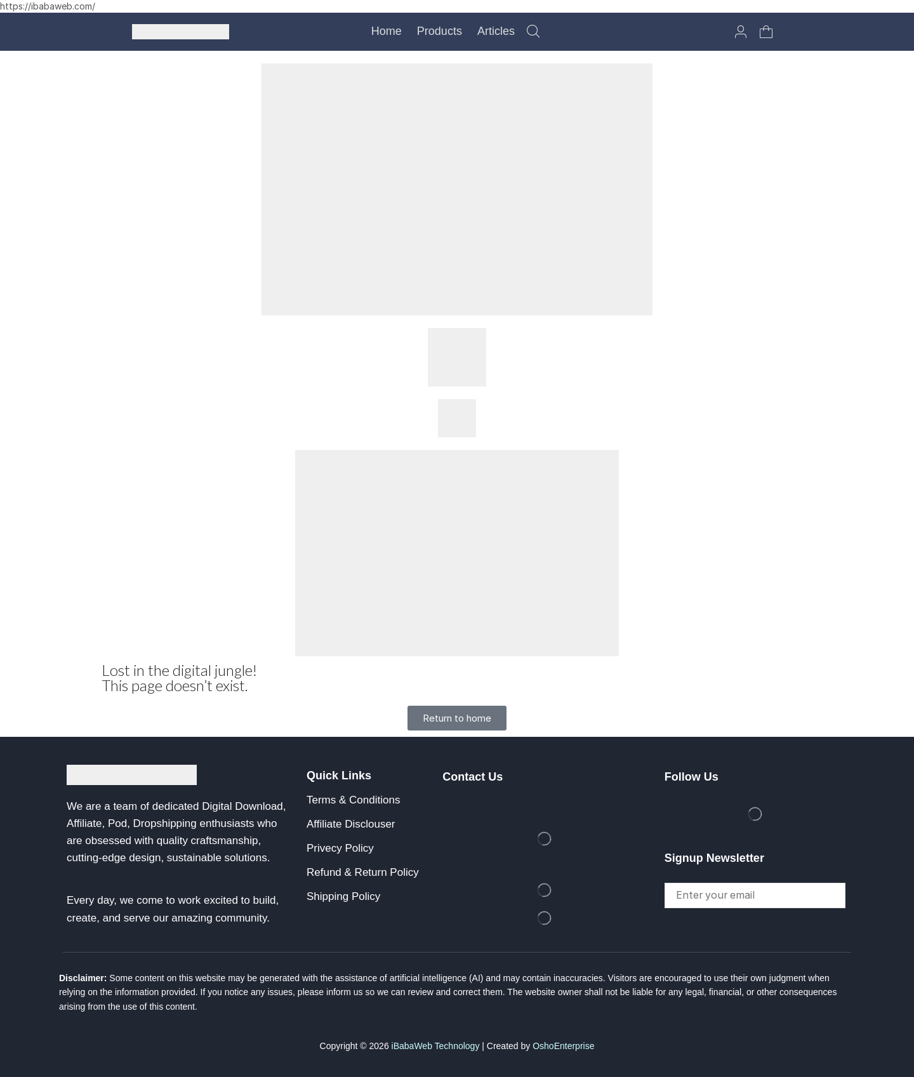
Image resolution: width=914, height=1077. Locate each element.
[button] (533, 32)
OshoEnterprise (563, 1046)
